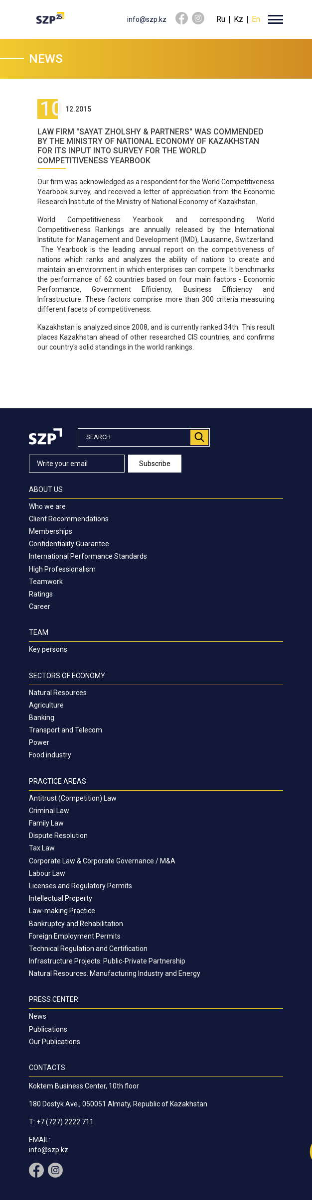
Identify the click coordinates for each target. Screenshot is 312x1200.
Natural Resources (58, 692)
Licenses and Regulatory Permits (80, 885)
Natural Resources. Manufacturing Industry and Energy (114, 973)
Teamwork (46, 581)
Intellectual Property (60, 898)
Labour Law (47, 873)
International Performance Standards (88, 556)
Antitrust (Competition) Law (73, 798)
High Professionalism (62, 569)
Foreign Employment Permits (75, 936)
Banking (41, 717)
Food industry (50, 754)
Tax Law (42, 847)
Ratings (41, 594)
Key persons (48, 649)
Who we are (47, 506)
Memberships (50, 531)
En (256, 19)
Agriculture (46, 705)
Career (39, 606)
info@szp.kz (146, 19)
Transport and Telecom (65, 729)
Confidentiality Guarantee (69, 543)
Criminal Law (49, 810)
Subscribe (155, 464)
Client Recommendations (69, 518)
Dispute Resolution (58, 835)
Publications (48, 1029)
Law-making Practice (62, 910)
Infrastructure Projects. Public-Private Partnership (107, 961)
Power (39, 742)
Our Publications (54, 1041)
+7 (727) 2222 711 (65, 1122)
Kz (238, 19)
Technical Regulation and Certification (88, 948)
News (37, 1016)
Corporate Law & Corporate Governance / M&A (102, 860)
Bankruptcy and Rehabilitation (76, 923)
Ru (220, 19)
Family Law (46, 823)
